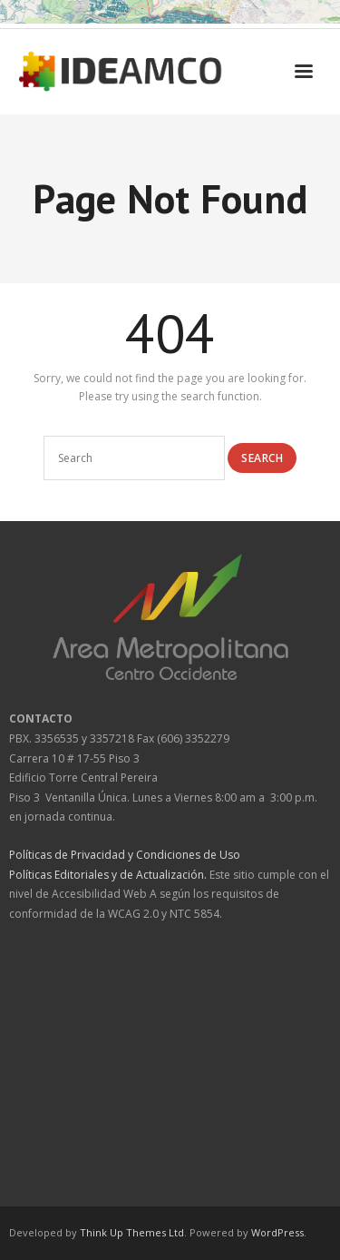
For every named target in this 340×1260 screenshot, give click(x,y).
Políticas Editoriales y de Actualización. (108, 874)
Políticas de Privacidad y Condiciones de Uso (124, 854)
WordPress (277, 1232)
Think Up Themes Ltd (132, 1232)
